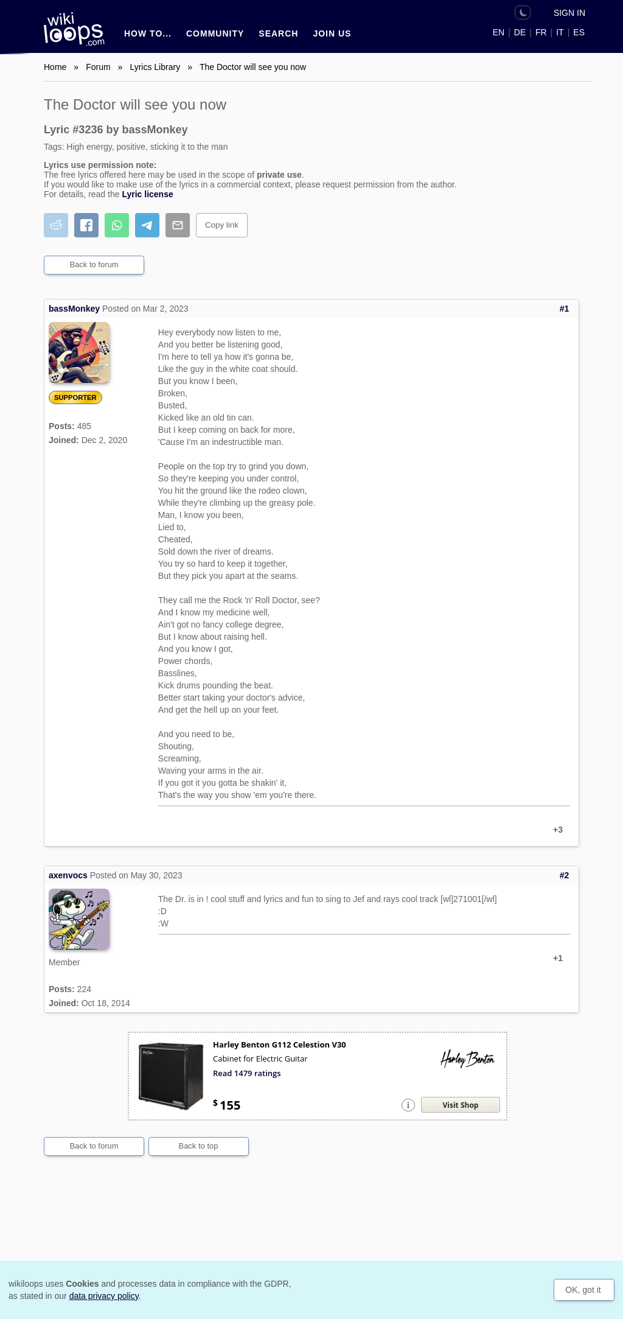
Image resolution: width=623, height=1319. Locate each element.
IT (559, 32)
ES (579, 32)
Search (278, 33)
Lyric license (147, 194)
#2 (564, 875)
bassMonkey (74, 308)
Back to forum (93, 264)
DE (520, 32)
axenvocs (68, 875)
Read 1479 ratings (247, 1073)
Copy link (221, 224)
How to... (148, 33)
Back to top (198, 1145)
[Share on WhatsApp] (117, 225)
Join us (332, 33)
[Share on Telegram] (147, 225)
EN (498, 32)
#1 (564, 308)
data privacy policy (104, 1296)
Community (215, 33)
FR (541, 32)
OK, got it (582, 1290)
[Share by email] (177, 225)
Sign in (569, 13)
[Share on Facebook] (86, 225)
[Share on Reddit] (56, 225)
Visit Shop (461, 1105)
